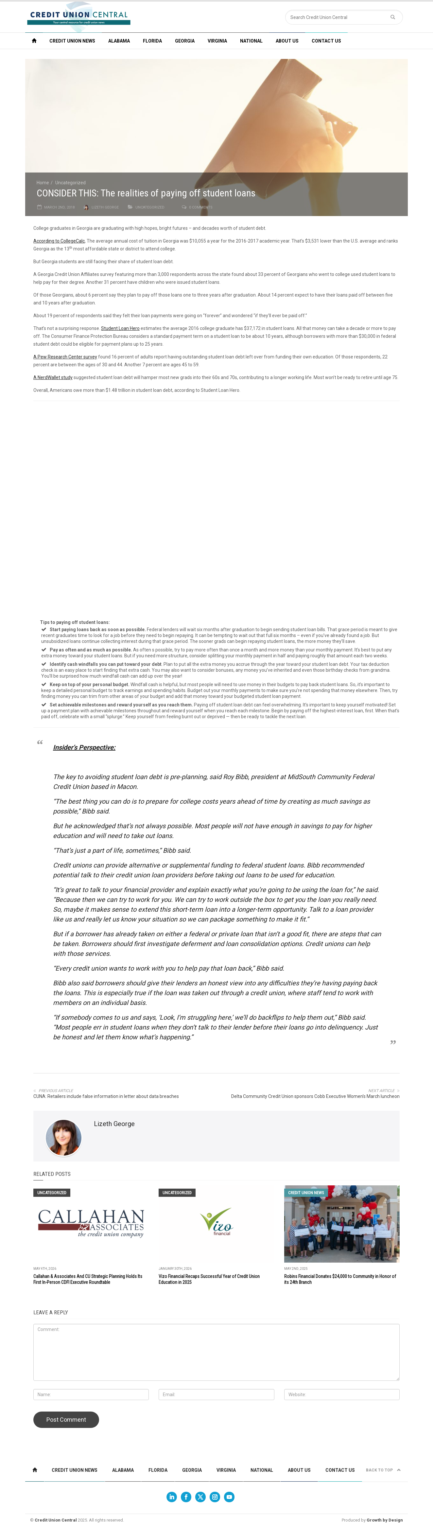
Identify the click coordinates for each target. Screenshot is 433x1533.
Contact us (326, 41)
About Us (287, 41)
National (251, 41)
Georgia (185, 41)
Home (43, 182)
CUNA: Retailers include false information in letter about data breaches (106, 1096)
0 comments (201, 207)
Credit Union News (72, 41)
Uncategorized (70, 182)
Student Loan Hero (120, 328)
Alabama (119, 41)
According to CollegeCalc (59, 241)
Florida (152, 41)
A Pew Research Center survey (65, 356)
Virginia (217, 41)
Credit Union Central (56, 1520)
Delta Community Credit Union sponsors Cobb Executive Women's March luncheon (315, 1096)
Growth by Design (385, 1520)
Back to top (383, 1470)
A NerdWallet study (53, 377)
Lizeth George (105, 207)
